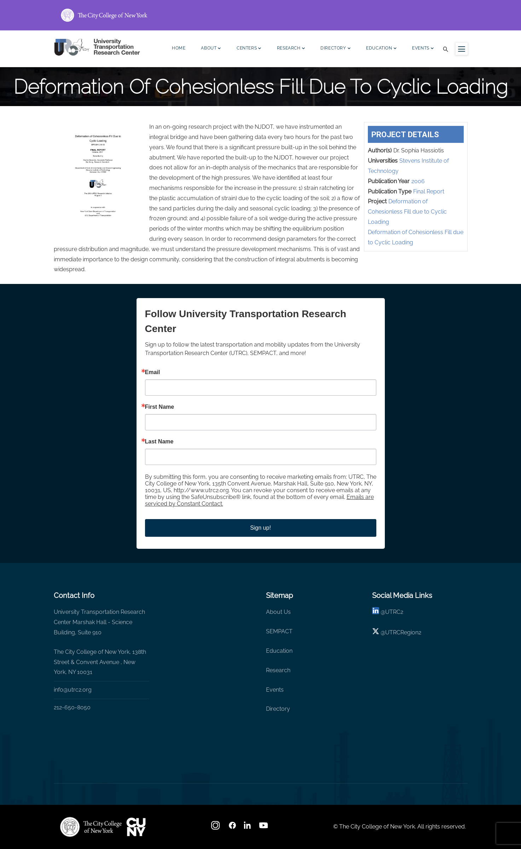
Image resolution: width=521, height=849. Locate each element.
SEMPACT (279, 631)
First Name (159, 407)
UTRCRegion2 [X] (403, 632)
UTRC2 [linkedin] (394, 612)
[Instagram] (216, 827)
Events (423, 49)
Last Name (159, 441)
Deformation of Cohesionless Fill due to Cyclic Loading (407, 211)
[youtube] (264, 827)
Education (381, 49)
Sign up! (260, 528)
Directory (335, 49)
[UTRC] (91, 827)
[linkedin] (375, 612)
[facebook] (232, 827)
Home (178, 48)
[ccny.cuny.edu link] (261, 15)
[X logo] (375, 632)
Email (152, 372)
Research (291, 49)
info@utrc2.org (73, 689)
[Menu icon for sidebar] (462, 49)
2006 (418, 181)
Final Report (428, 191)
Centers (249, 49)
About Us (278, 612)
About (211, 49)
